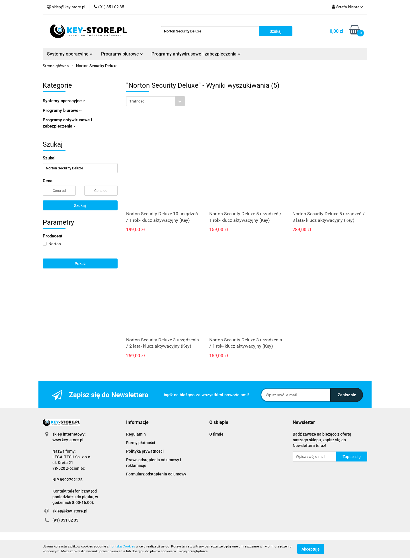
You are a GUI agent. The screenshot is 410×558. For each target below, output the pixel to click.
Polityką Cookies (122, 546)
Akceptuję (311, 549)
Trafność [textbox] (136, 101)
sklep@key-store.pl (69, 511)
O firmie (216, 434)
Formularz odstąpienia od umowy (156, 474)
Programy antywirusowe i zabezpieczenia (196, 54)
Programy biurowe (122, 54)
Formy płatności (140, 442)
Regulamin (136, 434)
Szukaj (80, 205)
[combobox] (155, 101)
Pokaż (80, 263)
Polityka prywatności (145, 451)
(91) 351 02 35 (65, 520)
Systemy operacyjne (70, 54)
